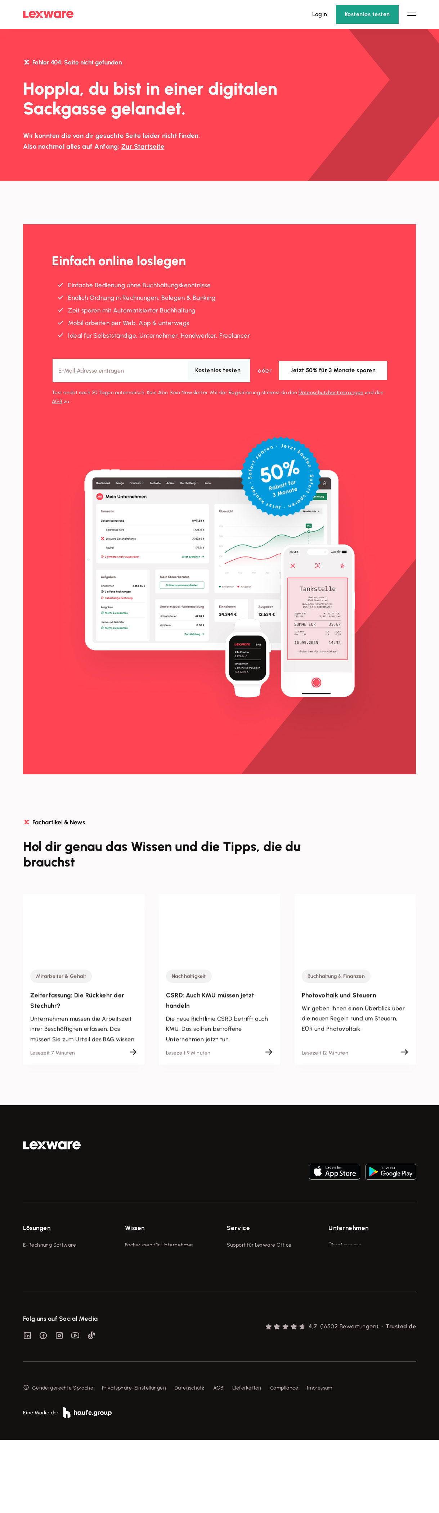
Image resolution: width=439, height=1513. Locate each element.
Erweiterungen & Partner (52, 1325)
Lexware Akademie (148, 1272)
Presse (336, 1258)
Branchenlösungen (45, 1312)
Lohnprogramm (41, 1285)
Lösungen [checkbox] (36, 1227)
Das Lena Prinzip (144, 1299)
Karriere (337, 1285)
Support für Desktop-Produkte (262, 1312)
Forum (234, 1325)
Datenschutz (190, 1461)
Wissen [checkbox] (135, 1227)
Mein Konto (240, 1339)
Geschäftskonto (42, 1299)
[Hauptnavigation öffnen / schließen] (411, 14)
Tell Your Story (142, 1285)
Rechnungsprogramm (48, 1258)
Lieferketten (246, 1461)
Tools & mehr (140, 1258)
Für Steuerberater (248, 1272)
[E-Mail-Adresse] (151, 370)
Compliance (284, 1461)
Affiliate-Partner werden (256, 1299)
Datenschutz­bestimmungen (331, 392)
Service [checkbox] (238, 1227)
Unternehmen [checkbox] (348, 1227)
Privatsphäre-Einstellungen (134, 1461)
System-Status (244, 1258)
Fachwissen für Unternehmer (159, 1245)
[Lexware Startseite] (48, 14)
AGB (57, 401)
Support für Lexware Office (259, 1245)
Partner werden (245, 1285)
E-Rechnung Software (49, 1245)
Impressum (319, 1461)
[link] (52, 1145)
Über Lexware (345, 1245)
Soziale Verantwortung (356, 1272)
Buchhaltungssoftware (49, 1272)
